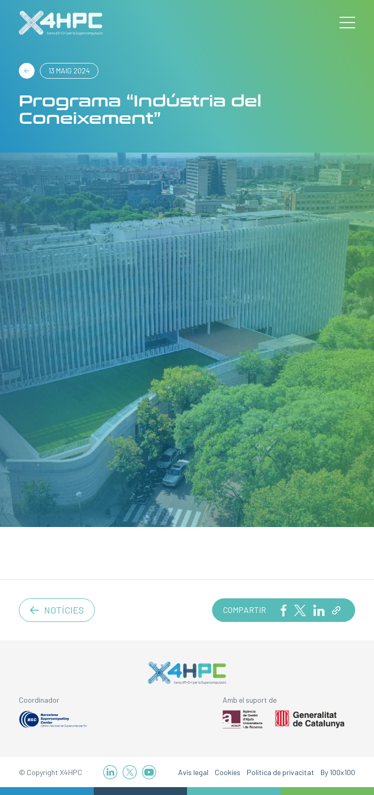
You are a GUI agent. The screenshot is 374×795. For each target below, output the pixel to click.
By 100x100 (338, 772)
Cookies (227, 772)
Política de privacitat (280, 772)
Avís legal (193, 772)
